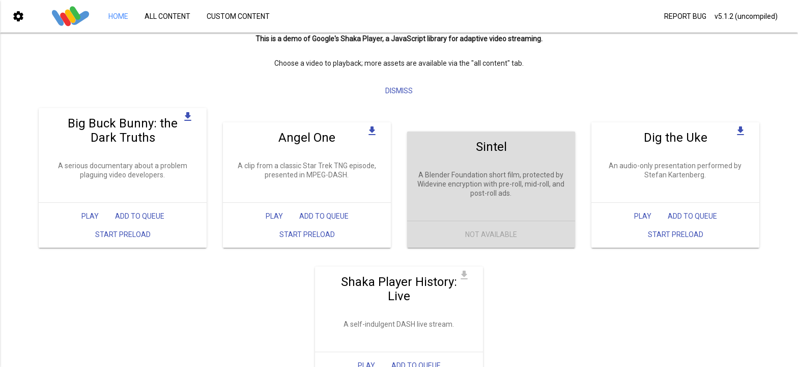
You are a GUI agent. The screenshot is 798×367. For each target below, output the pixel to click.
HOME (118, 16)
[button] (18, 16)
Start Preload (123, 242)
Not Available (491, 242)
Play (90, 224)
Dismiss (399, 98)
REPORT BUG (685, 16)
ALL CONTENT (167, 16)
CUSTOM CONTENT (238, 16)
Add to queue (140, 224)
